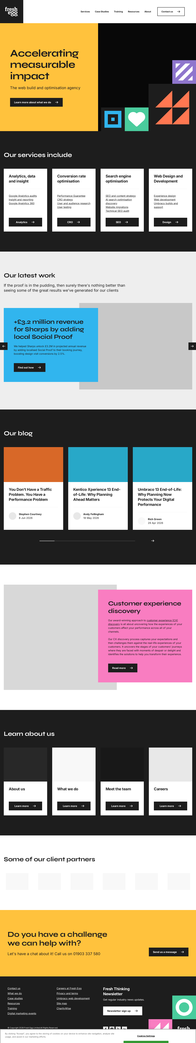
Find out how (29, 367)
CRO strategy (65, 199)
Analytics (25, 222)
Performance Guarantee (71, 195)
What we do (15, 993)
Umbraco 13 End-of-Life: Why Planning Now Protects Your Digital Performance (160, 497)
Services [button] (85, 11)
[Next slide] (192, 346)
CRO (73, 222)
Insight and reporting (21, 199)
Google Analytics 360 (21, 203)
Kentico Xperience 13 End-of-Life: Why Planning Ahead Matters (96, 494)
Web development (164, 199)
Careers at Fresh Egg (69, 988)
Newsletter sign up (122, 1011)
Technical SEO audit (117, 210)
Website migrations (117, 207)
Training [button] (118, 11)
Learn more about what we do (36, 102)
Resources (14, 1003)
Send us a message (168, 952)
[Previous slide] (4, 346)
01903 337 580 (86, 954)
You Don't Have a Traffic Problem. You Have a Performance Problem (30, 494)
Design (171, 222)
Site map (62, 1003)
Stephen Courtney (30, 514)
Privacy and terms (67, 993)
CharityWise (64, 1008)
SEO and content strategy (121, 195)
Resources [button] (133, 11)
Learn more (25, 806)
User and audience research (73, 203)
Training (12, 1008)
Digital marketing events (22, 1013)
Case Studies (102, 11)
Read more (122, 668)
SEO (122, 222)
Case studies (15, 998)
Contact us (171, 11)
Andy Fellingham (93, 514)
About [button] (147, 11)
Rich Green (155, 519)
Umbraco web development (73, 998)
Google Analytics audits (23, 195)
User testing (64, 207)
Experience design (165, 195)
